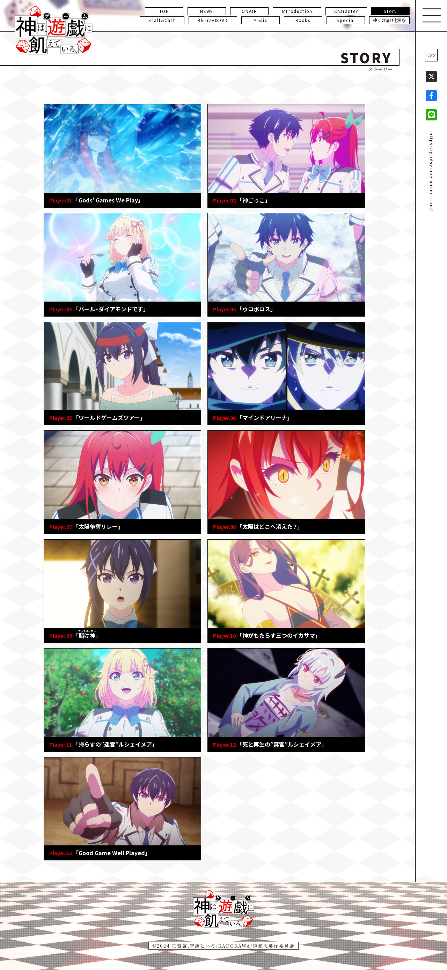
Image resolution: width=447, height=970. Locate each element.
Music (261, 20)
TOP (164, 11)
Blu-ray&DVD (213, 20)
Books (302, 20)
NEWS (207, 11)
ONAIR (249, 11)
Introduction (297, 11)
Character (346, 11)
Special (346, 20)
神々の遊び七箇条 (389, 20)
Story (390, 11)
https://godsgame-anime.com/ (431, 172)
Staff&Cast (161, 20)
